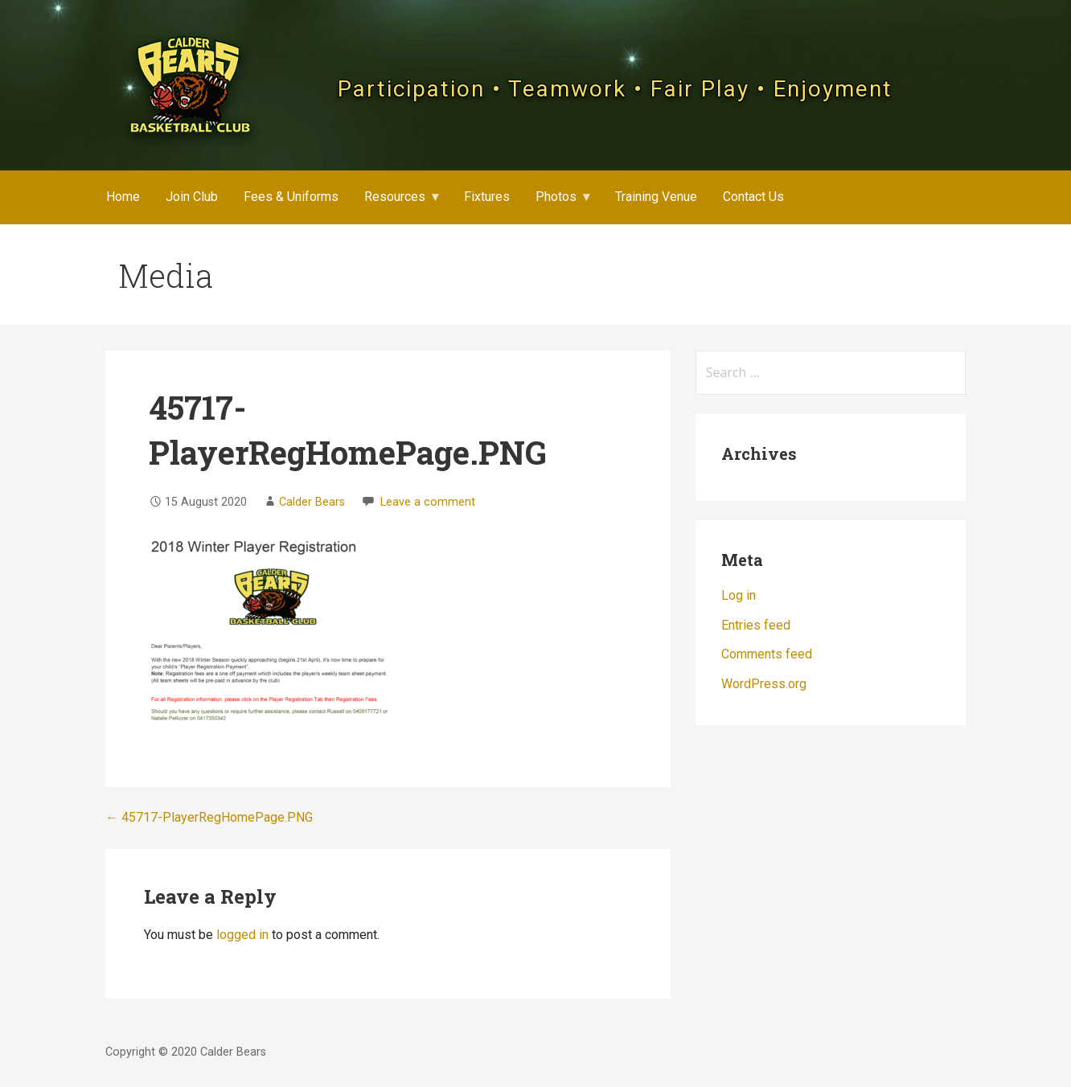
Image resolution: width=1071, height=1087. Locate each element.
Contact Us (753, 196)
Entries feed (755, 625)
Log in (738, 595)
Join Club (192, 196)
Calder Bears (312, 502)
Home (123, 196)
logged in (242, 934)
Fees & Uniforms (291, 196)
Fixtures (487, 196)
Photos (556, 196)
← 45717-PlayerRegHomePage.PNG (209, 817)
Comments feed (766, 654)
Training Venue (656, 196)
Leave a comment (427, 502)
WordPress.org (763, 683)
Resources (394, 196)
